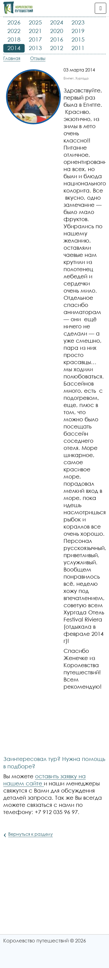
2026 (14, 22)
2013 (35, 47)
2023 (78, 22)
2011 (78, 47)
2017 (35, 39)
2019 (78, 30)
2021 (35, 30)
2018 (14, 39)
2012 (56, 47)
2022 (14, 30)
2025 (35, 22)
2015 (78, 39)
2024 (56, 22)
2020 (56, 30)
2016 (56, 39)
